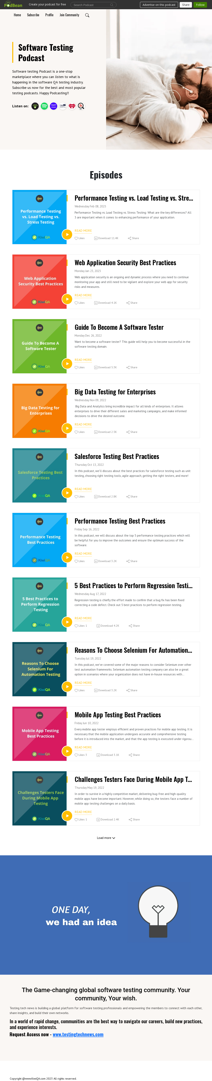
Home (17, 14)
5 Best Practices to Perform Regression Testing (134, 585)
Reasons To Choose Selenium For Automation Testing (134, 650)
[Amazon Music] (53, 105)
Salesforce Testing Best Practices (117, 456)
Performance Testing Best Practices (120, 521)
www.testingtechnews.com (78, 1034)
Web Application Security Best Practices (125, 262)
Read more (83, 230)
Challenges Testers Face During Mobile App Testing (134, 779)
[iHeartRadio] (72, 105)
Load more (106, 838)
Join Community (69, 14)
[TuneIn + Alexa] (62, 105)
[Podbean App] (35, 105)
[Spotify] (44, 105)
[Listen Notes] (81, 105)
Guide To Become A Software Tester (119, 327)
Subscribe (33, 14)
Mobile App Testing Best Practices (118, 714)
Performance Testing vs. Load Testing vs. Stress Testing (134, 198)
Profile (49, 14)
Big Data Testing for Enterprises (115, 391)
